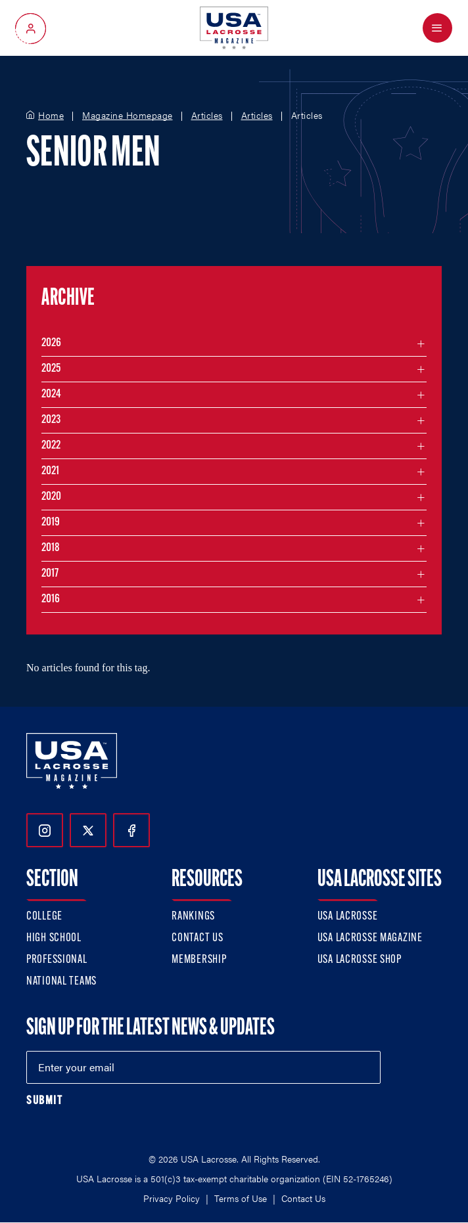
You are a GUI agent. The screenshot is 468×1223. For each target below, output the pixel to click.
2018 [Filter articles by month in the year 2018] (50, 548)
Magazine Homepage (127, 116)
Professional (56, 960)
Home (51, 116)
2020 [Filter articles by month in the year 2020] (51, 497)
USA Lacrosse (347, 916)
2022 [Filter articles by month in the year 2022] (50, 445)
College (44, 916)
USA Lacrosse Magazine (370, 938)
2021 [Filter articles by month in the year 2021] (50, 471)
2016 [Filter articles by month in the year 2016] (50, 599)
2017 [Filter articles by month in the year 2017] (50, 573)
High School (54, 938)
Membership (199, 960)
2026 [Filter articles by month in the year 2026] (51, 343)
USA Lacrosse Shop (359, 960)
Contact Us (197, 938)
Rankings (193, 916)
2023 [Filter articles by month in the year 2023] (50, 420)
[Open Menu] (437, 28)
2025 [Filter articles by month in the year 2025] (50, 369)
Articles (207, 116)
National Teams (61, 981)
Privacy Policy (171, 1198)
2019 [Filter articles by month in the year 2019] (50, 522)
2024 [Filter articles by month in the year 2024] (51, 394)
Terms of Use (240, 1198)
